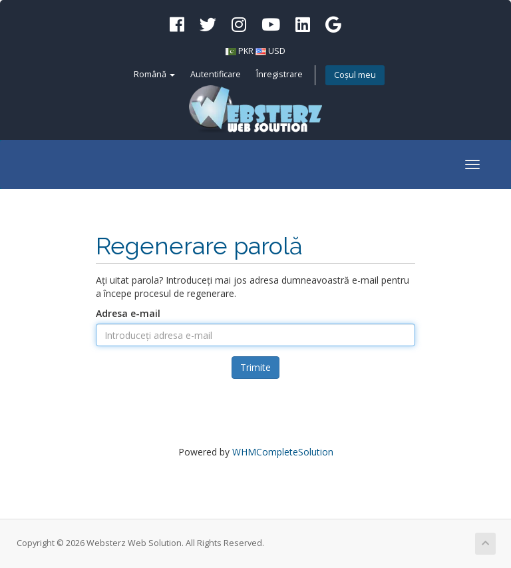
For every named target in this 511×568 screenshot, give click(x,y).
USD (276, 51)
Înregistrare (279, 74)
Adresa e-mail (128, 313)
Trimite (255, 367)
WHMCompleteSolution (282, 451)
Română (154, 74)
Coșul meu (355, 75)
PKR (246, 51)
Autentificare (215, 74)
